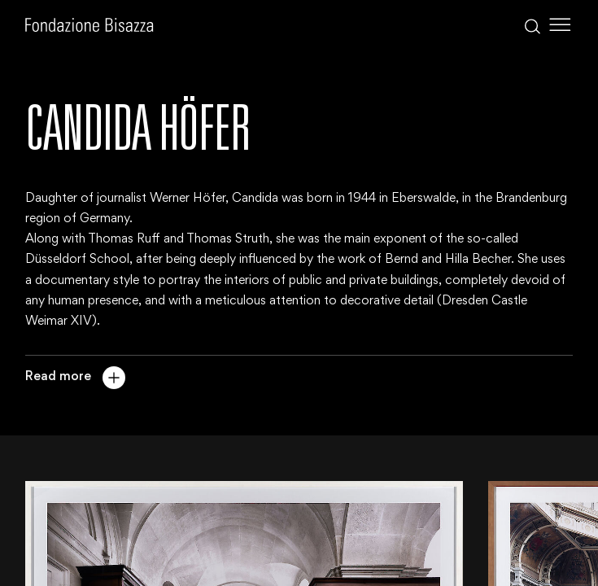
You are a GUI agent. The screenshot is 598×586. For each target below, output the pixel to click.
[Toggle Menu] (560, 24)
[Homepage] (89, 25)
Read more (58, 377)
